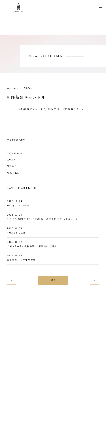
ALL (53, 280)
